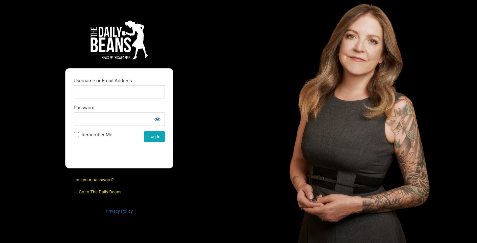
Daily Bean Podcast (119, 40)
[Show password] (157, 119)
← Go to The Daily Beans (97, 191)
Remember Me (96, 134)
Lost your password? (93, 179)
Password (84, 107)
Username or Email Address (103, 80)
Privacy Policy (119, 211)
